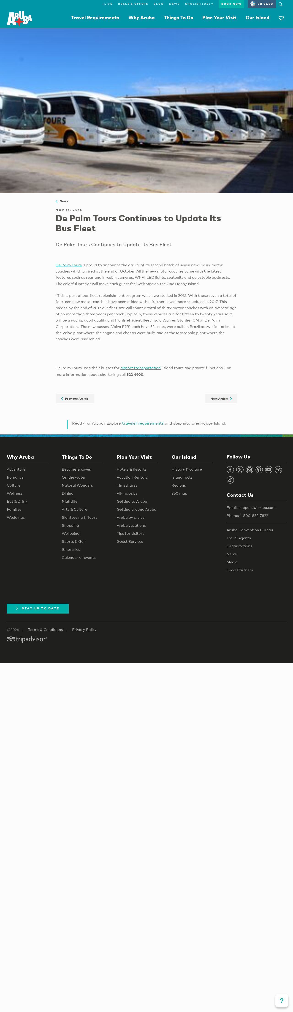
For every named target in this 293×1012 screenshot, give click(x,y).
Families (14, 509)
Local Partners (240, 570)
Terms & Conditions (45, 629)
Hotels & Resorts (131, 469)
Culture (13, 485)
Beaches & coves (76, 469)
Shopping (70, 525)
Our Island (257, 17)
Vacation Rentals (132, 477)
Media (232, 562)
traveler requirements (143, 423)
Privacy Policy (84, 629)
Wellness (15, 493)
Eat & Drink (17, 501)
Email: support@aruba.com (251, 507)
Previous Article (74, 398)
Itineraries (71, 549)
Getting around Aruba (136, 509)
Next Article (221, 398)
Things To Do (178, 17)
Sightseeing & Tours (79, 517)
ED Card (261, 4)
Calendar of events (79, 557)
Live (107, 3)
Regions (179, 485)
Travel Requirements (95, 17)
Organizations (239, 546)
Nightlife (69, 501)
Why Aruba (141, 17)
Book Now (231, 3)
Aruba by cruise (130, 517)
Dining (67, 493)
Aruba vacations (131, 525)
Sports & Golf (74, 541)
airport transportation (140, 368)
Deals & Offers (133, 3)
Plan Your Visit (219, 17)
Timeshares (127, 485)
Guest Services (130, 541)
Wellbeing (70, 533)
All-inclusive (127, 493)
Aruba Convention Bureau (250, 530)
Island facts (182, 477)
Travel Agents (239, 538)
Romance (15, 477)
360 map (179, 493)
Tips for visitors (130, 533)
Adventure (16, 469)
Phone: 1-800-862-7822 (247, 515)
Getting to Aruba (132, 501)
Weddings (16, 517)
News (174, 3)
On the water (74, 477)
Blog (159, 3)
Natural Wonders (77, 485)
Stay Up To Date (37, 608)
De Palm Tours (69, 265)
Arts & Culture (74, 509)
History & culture (187, 469)
